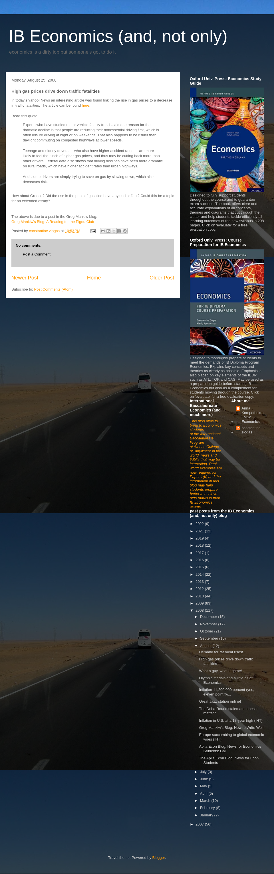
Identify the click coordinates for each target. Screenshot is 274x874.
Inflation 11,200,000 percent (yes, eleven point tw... (226, 692)
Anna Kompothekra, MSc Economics (252, 415)
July (204, 772)
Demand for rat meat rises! (221, 652)
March (205, 800)
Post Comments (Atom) (53, 289)
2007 (200, 824)
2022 (200, 524)
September (209, 638)
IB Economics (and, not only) (118, 36)
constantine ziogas (251, 430)
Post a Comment (37, 254)
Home (94, 278)
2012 (200, 589)
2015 (200, 567)
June (204, 779)
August (206, 646)
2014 (200, 574)
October (207, 631)
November (209, 624)
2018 (200, 545)
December (209, 617)
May (204, 786)
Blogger (158, 857)
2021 (200, 531)
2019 (200, 538)
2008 (200, 610)
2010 (200, 596)
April (204, 793)
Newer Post (24, 278)
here (85, 105)
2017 (200, 553)
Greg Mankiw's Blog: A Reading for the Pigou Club (52, 222)
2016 (200, 560)
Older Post (162, 278)
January (207, 815)
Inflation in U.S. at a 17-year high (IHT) (231, 720)
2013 (200, 581)
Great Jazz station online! (220, 701)
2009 (200, 603)
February (208, 808)
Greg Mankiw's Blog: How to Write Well (231, 727)
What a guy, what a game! (220, 671)
